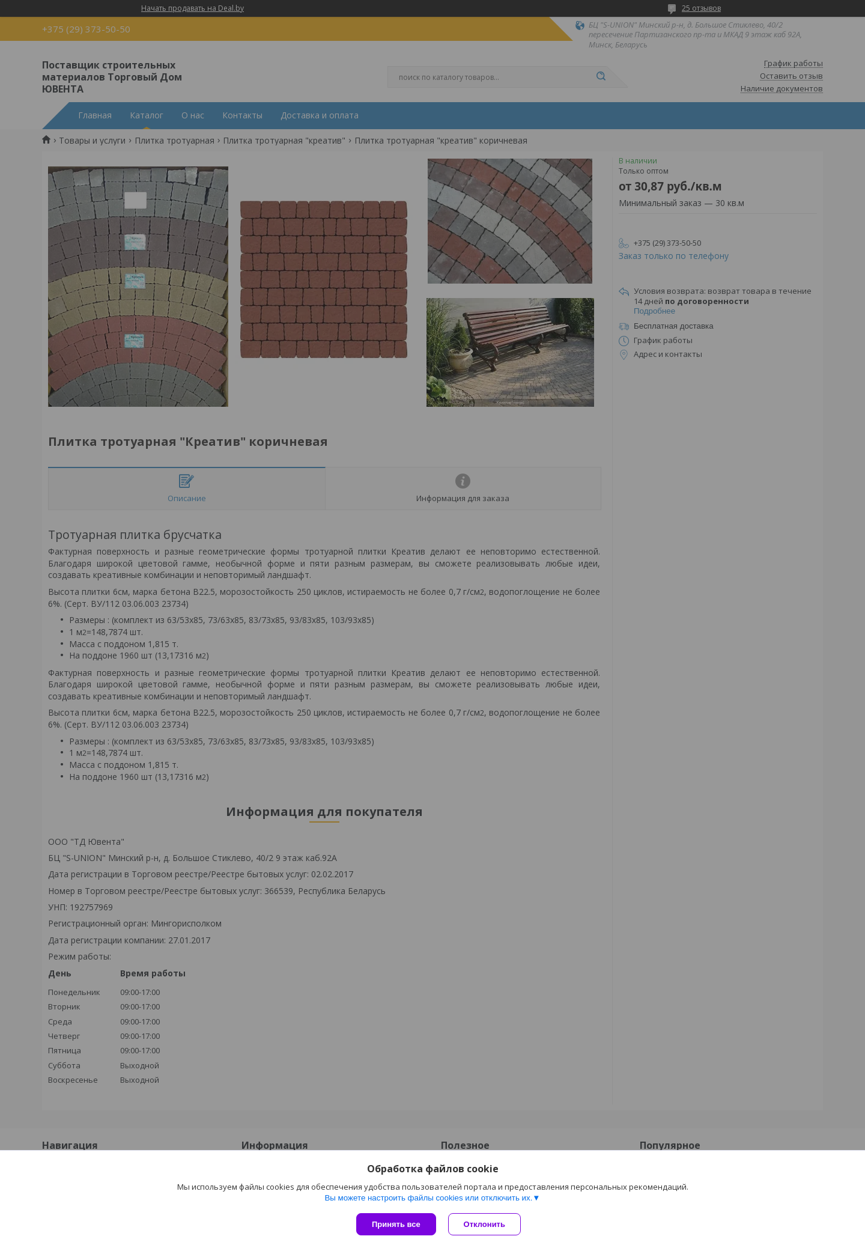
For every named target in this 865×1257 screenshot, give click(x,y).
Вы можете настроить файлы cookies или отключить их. (428, 1197)
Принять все (396, 1224)
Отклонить (484, 1224)
